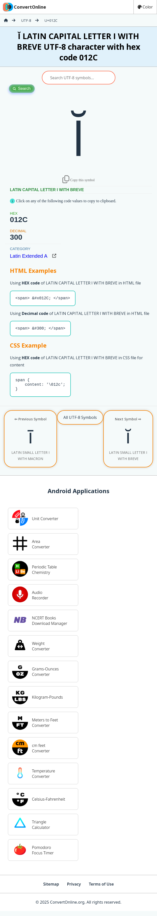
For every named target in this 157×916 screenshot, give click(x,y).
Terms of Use (101, 889)
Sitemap (51, 889)
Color (145, 7)
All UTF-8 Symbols (80, 422)
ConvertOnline (24, 7)
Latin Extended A (28, 256)
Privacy (74, 889)
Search (22, 88)
